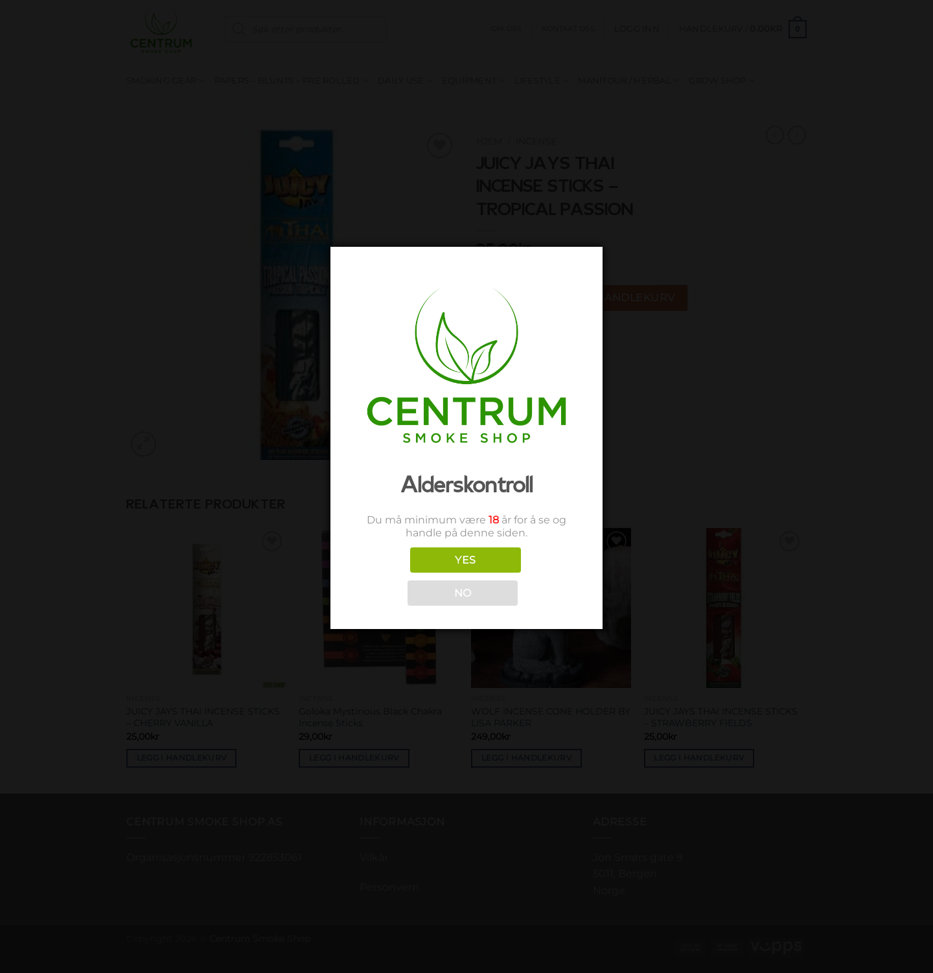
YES (465, 560)
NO (463, 593)
